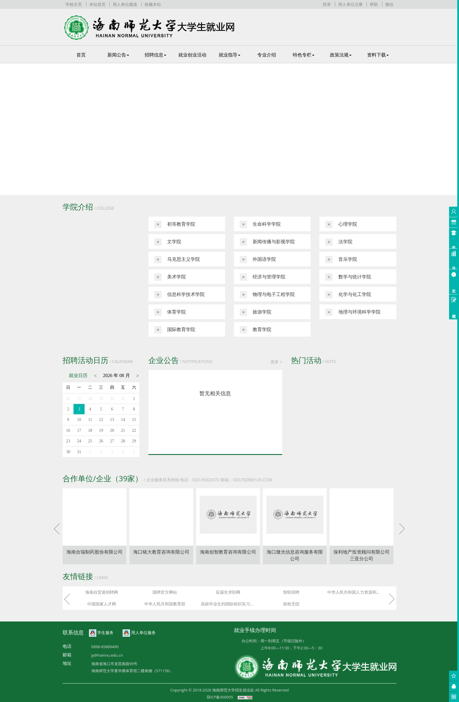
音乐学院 (341, 259)
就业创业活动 (192, 55)
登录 (327, 4)
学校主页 (74, 4)
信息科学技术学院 (179, 294)
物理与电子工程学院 (267, 294)
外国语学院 (258, 259)
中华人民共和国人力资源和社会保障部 (356, 592)
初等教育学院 (174, 224)
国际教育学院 (174, 329)
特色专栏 (303, 55)
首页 (81, 55)
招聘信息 (155, 55)
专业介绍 (266, 55)
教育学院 (255, 329)
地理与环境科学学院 (352, 312)
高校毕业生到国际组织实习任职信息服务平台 (229, 604)
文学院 (167, 242)
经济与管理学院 (262, 277)
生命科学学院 (260, 224)
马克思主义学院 (177, 259)
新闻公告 (118, 55)
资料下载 (378, 55)
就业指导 (229, 55)
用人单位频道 (125, 4)
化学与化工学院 (348, 294)
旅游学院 (255, 312)
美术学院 (170, 277)
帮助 (374, 4)
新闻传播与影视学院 (267, 242)
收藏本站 (153, 4)
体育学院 (170, 312)
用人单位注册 (350, 4)
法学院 (338, 242)
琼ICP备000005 (220, 697)
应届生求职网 (228, 592)
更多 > (276, 361)
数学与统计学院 (348, 277)
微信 (389, 4)
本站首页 (97, 4)
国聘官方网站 (165, 592)
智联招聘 (291, 592)
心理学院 (341, 224)
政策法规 (341, 55)
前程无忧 (291, 604)
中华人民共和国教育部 (164, 604)
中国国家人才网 (101, 604)
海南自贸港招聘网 (101, 592)
